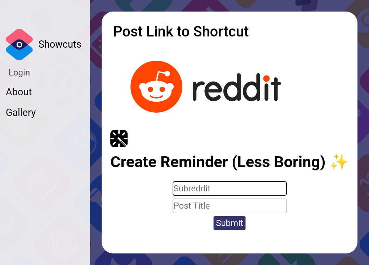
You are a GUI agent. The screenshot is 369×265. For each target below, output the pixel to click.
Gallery (21, 112)
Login (19, 73)
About (19, 92)
